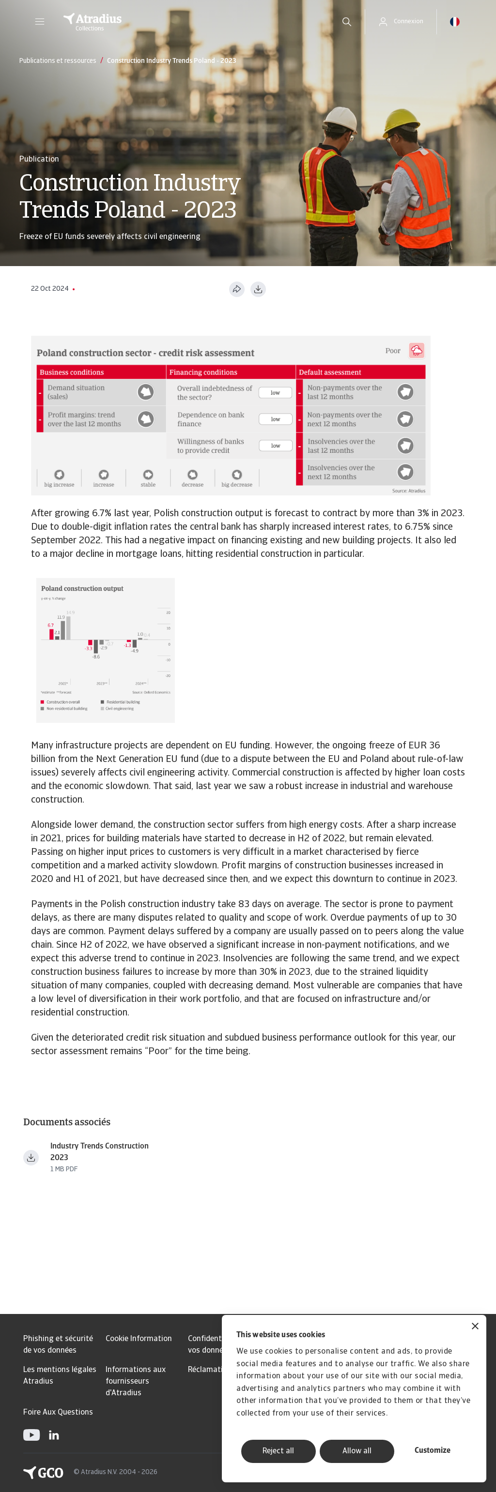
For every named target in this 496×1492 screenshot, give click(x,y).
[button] (39, 21)
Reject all (278, 1451)
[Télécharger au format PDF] (258, 289)
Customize (432, 1451)
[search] (346, 21)
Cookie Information (139, 1339)
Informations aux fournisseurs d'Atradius (136, 1381)
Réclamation (210, 1370)
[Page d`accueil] (188, 21)
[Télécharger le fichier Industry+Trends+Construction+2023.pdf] (31, 1157)
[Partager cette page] (237, 289)
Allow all (357, 1451)
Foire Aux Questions (58, 1413)
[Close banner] (475, 1327)
